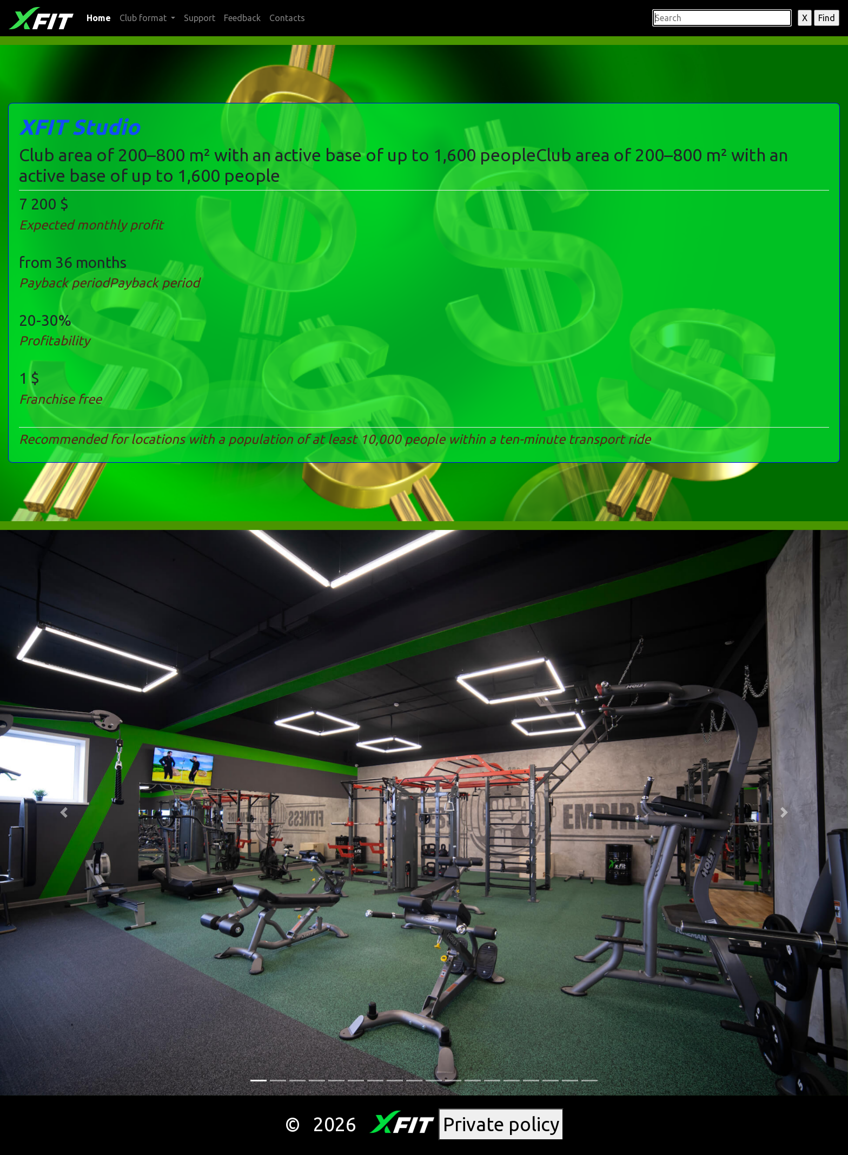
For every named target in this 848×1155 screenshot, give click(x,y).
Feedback (242, 18)
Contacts (287, 18)
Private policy (501, 1124)
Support (199, 18)
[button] (63, 812)
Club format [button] (144, 18)
